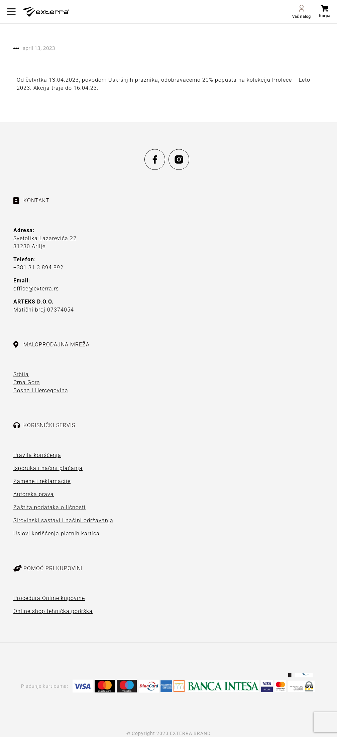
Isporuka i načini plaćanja (48, 468)
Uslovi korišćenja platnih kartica (56, 533)
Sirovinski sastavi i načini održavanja (63, 520)
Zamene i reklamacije (42, 481)
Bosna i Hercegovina (40, 390)
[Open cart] (324, 11)
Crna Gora (26, 382)
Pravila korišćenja (37, 455)
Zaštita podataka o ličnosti (49, 507)
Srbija (21, 374)
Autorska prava (33, 494)
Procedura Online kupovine (49, 598)
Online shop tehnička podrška (53, 611)
